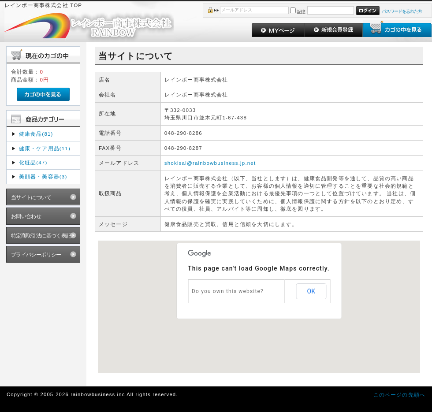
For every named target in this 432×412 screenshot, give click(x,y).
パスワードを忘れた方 (402, 11)
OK (311, 291)
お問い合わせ (26, 216)
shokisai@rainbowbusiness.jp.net (210, 163)
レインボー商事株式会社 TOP (43, 5)
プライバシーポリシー (36, 254)
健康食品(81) (36, 134)
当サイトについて (31, 197)
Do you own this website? (228, 291)
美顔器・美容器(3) (43, 176)
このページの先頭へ (399, 394)
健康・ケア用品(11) (45, 148)
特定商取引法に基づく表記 (41, 235)
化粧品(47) (33, 162)
